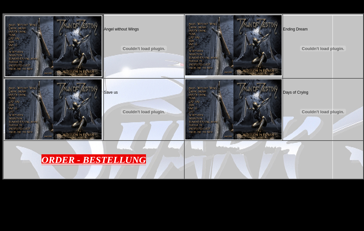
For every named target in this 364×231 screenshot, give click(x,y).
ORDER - (62, 159)
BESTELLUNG (114, 159)
